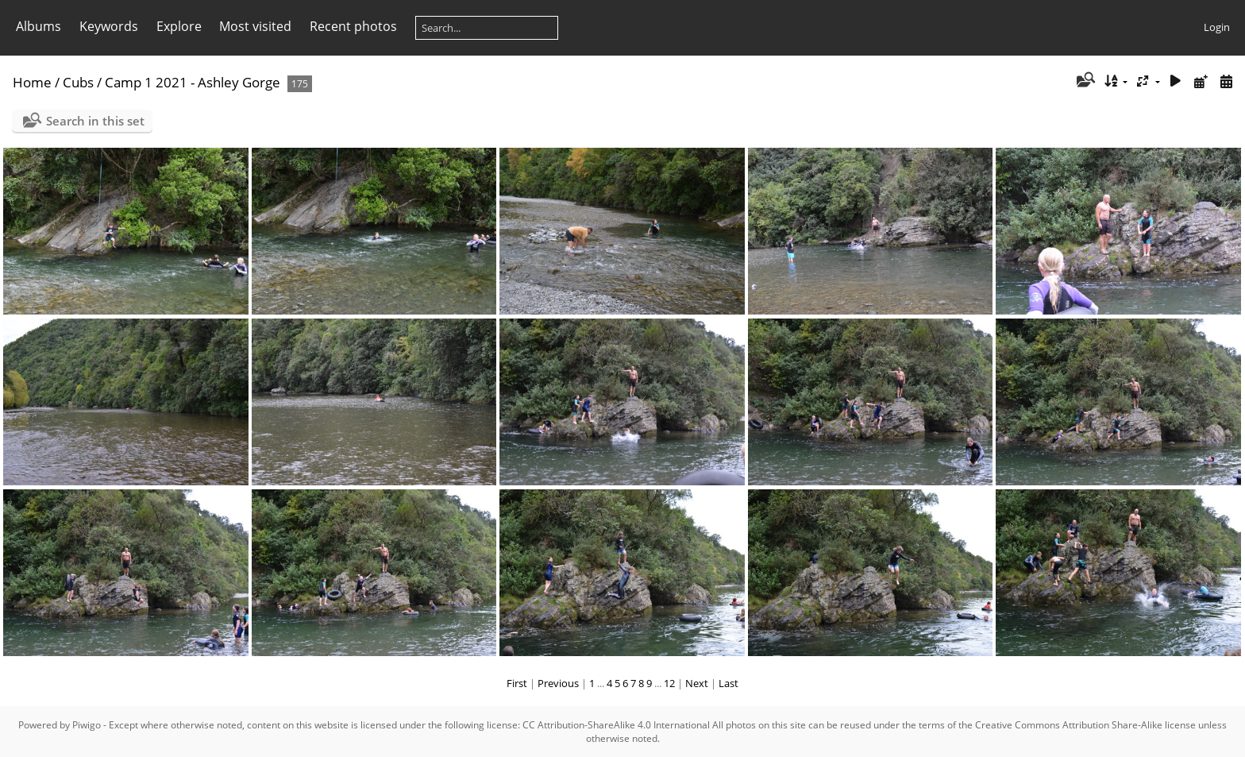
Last (728, 683)
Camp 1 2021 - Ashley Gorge (192, 82)
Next (696, 683)
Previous (558, 683)
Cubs (78, 82)
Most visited (255, 26)
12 (669, 683)
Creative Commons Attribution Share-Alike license (1085, 725)
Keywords (108, 26)
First (517, 683)
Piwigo (86, 725)
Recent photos (353, 26)
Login (1217, 27)
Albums (38, 26)
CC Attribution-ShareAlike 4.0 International (616, 725)
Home (32, 82)
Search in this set (95, 121)
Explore (179, 26)
